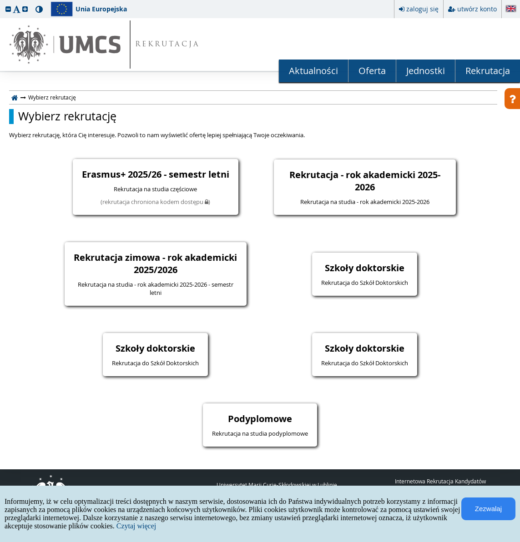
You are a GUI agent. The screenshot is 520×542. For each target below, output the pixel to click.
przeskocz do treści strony (2, 2)
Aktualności (313, 71)
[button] (8, 9)
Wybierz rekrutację (67, 116)
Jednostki (425, 71)
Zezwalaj (488, 508)
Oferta (372, 71)
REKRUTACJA (167, 44)
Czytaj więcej (136, 526)
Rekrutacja (487, 71)
